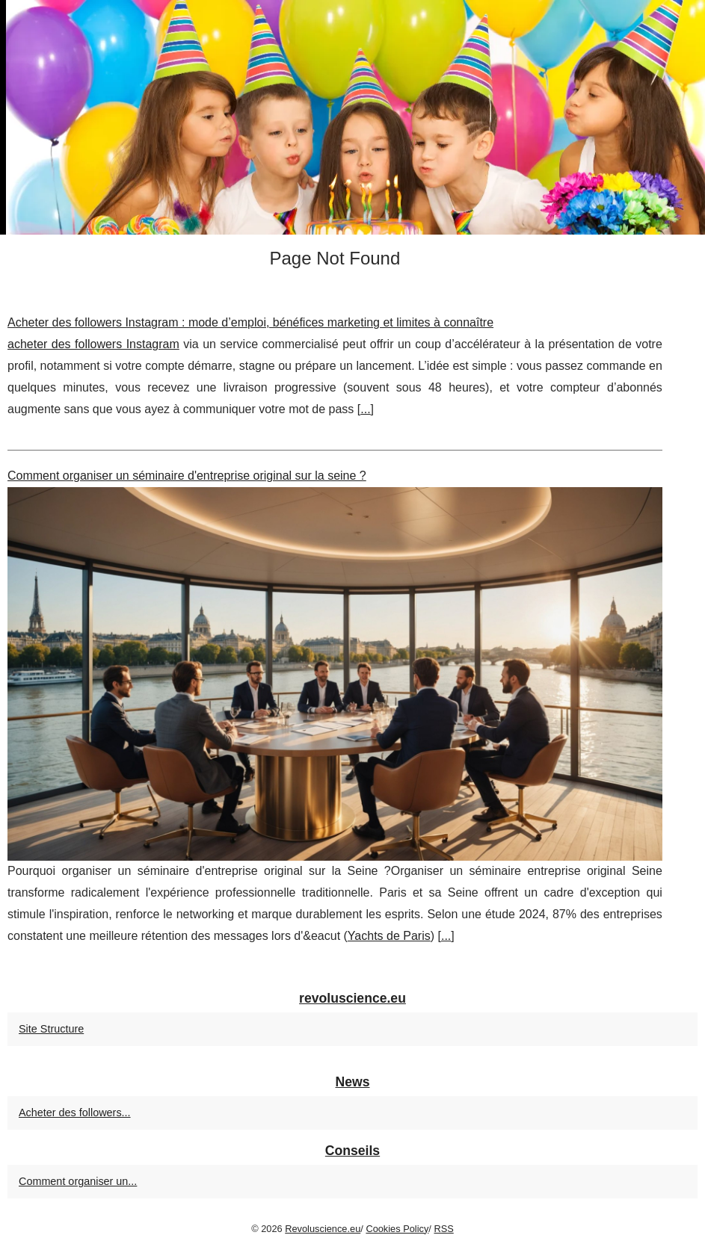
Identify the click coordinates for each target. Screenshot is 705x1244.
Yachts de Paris (389, 935)
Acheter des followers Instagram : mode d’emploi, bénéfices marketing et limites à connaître (250, 322)
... (365, 409)
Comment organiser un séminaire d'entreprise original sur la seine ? (186, 475)
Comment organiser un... (78, 1181)
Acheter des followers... (75, 1112)
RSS (443, 1228)
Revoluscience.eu (322, 1228)
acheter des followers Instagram (93, 344)
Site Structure (51, 1029)
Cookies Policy (397, 1228)
